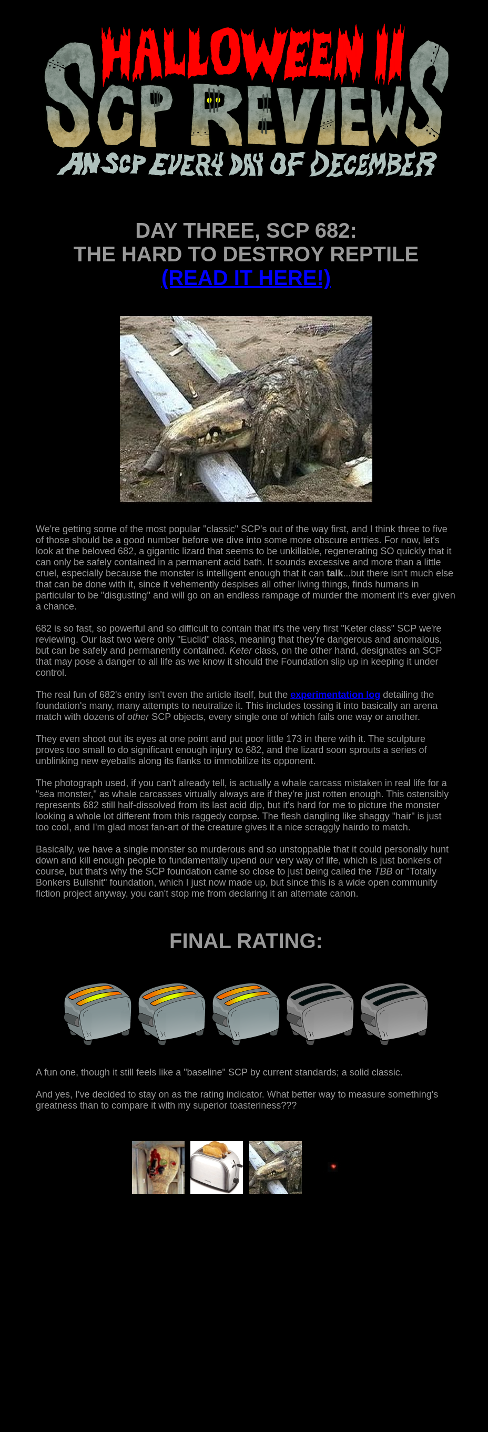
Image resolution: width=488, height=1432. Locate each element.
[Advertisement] (223, 1311)
